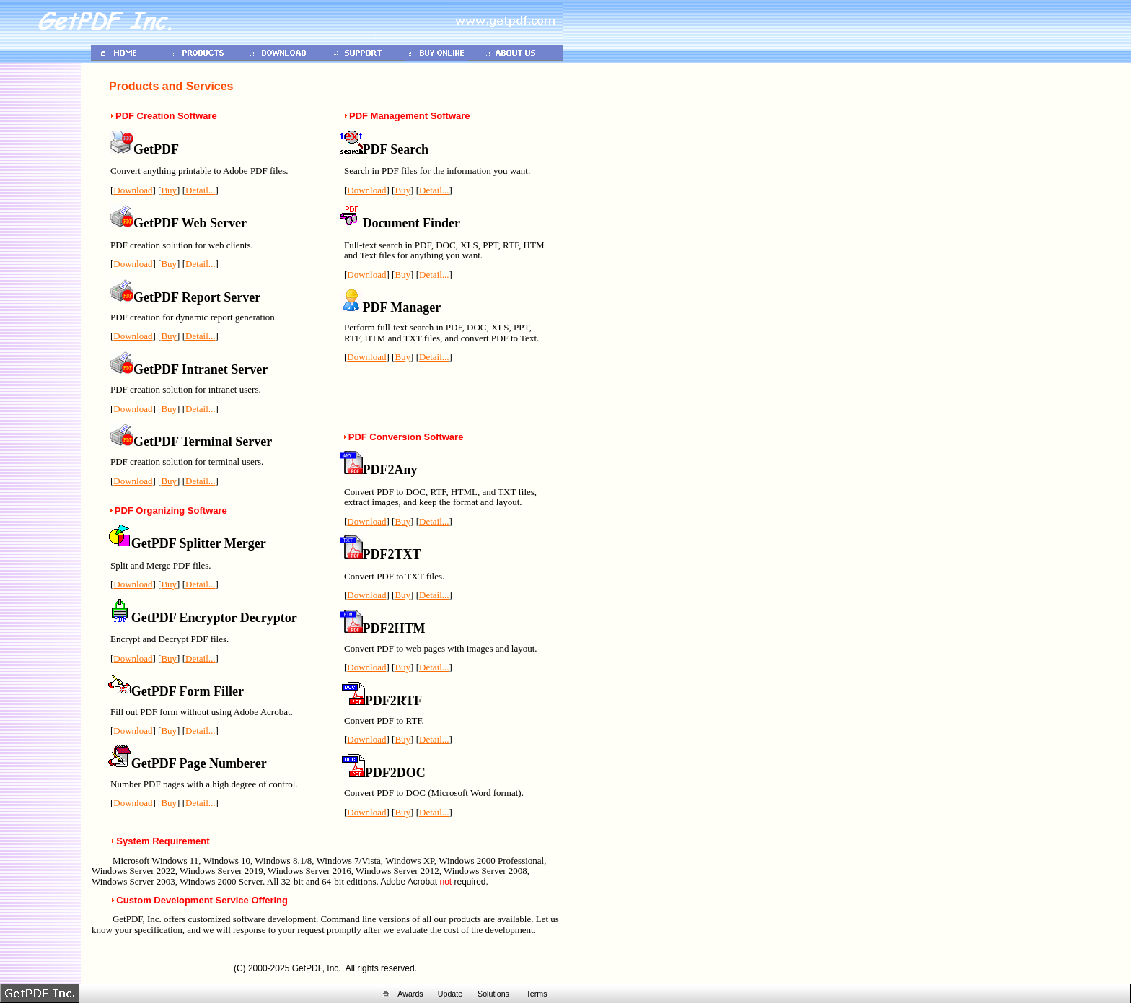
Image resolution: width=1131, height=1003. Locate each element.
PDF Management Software (409, 115)
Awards (410, 993)
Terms (536, 993)
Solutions (493, 993)
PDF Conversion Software (406, 437)
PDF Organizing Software (171, 510)
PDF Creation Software (166, 115)
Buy (169, 190)
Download (132, 190)
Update (450, 993)
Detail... (200, 190)
